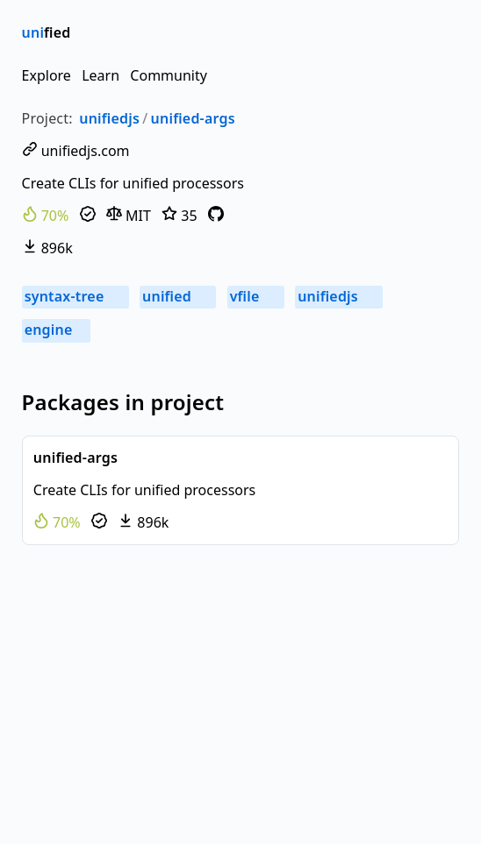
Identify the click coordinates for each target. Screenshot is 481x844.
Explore (46, 75)
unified (177, 296)
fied (46, 32)
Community (168, 75)
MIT (128, 215)
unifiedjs (109, 118)
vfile (256, 296)
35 (179, 215)
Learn (100, 75)
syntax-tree (75, 296)
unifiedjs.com (76, 150)
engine (56, 329)
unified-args (193, 118)
